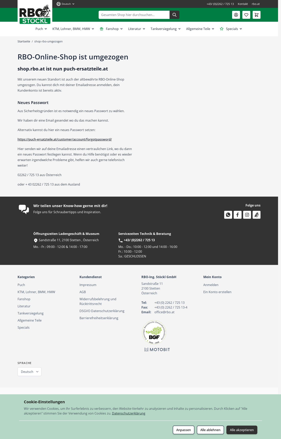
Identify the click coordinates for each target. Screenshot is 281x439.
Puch (41, 29)
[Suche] (174, 15)
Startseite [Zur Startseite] (24, 41)
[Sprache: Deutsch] (65, 4)
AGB (82, 292)
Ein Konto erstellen (217, 292)
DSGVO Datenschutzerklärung (101, 311)
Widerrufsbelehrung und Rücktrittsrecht (97, 301)
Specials (231, 29)
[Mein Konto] (236, 15)
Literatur (137, 29)
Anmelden (210, 285)
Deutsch (27, 372)
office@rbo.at (164, 312)
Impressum (87, 285)
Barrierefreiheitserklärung (98, 318)
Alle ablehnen (210, 430)
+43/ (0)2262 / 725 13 (220, 4)
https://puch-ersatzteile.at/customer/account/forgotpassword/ (65, 139)
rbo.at (256, 4)
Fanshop (111, 29)
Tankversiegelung (166, 29)
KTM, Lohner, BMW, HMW (73, 29)
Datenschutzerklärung (128, 413)
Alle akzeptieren (242, 430)
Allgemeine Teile (200, 29)
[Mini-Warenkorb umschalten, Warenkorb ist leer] (256, 15)
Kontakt (243, 4)
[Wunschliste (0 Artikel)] (246, 15)
